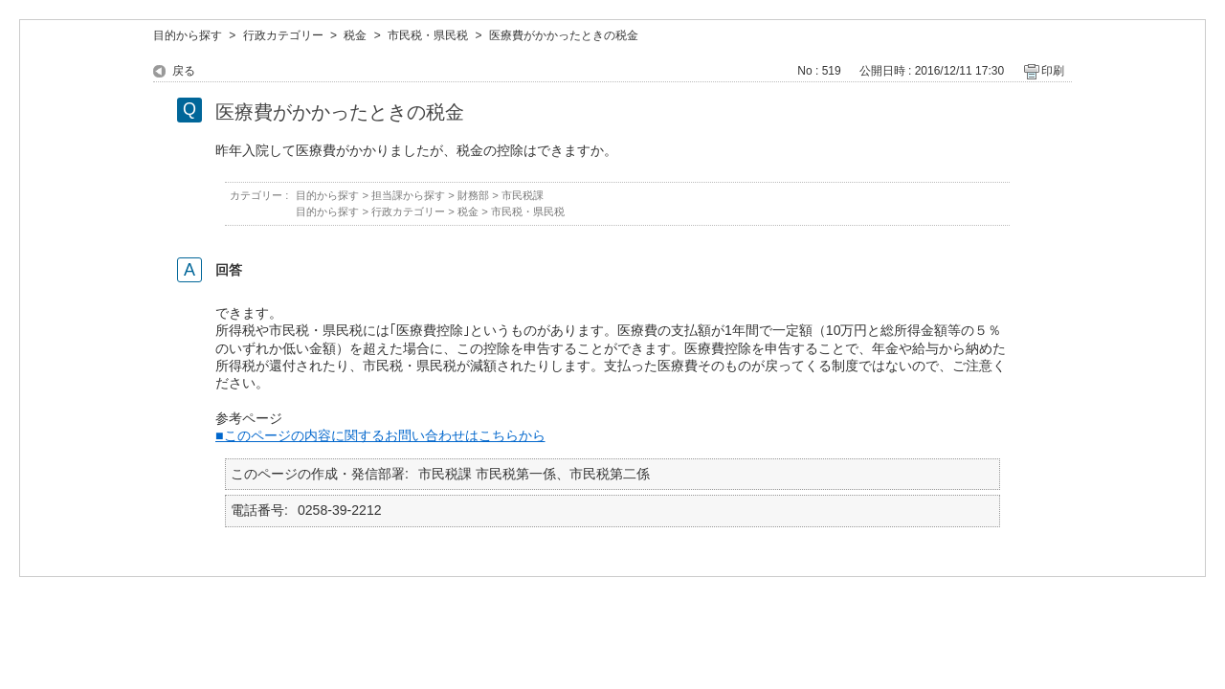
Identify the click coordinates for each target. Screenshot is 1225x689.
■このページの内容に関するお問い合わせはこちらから (380, 435)
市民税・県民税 (428, 35)
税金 (355, 35)
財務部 (473, 195)
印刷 (1052, 71)
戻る (183, 71)
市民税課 (522, 195)
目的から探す (187, 35)
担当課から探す (408, 195)
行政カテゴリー (283, 35)
